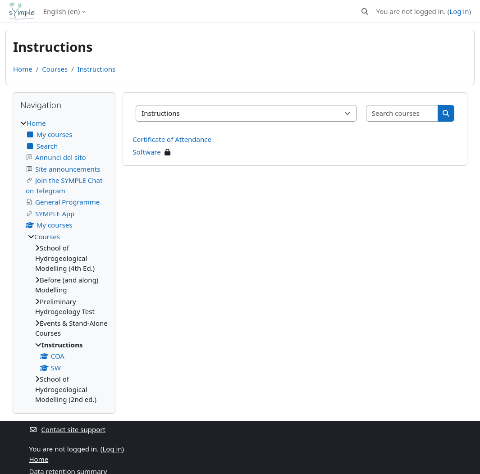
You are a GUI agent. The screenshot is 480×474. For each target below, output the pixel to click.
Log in (459, 11)
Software (146, 151)
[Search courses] (402, 113)
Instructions (96, 68)
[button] (365, 11)
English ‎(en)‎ (61, 11)
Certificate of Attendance (172, 139)
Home (22, 68)
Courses (55, 68)
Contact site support (67, 429)
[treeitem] (64, 261)
